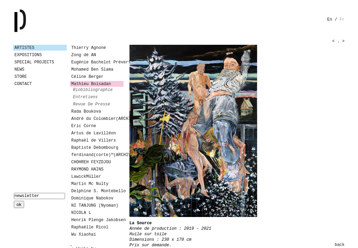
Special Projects (34, 62)
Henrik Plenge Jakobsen (97, 220)
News (19, 69)
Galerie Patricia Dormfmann (30, 21)
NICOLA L (81, 212)
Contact (23, 84)
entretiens (85, 97)
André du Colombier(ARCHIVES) (97, 118)
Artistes (24, 47)
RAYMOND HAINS (87, 169)
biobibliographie (93, 89)
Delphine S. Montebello (97, 191)
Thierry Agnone (88, 47)
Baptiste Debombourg (94, 147)
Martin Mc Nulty (89, 184)
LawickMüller (86, 176)
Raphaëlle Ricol (89, 227)
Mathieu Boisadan (91, 84)
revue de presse (91, 104)
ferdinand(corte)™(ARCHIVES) (97, 155)
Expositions (28, 55)
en (329, 19)
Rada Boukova (86, 111)
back (340, 244)
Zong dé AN (83, 55)
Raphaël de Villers (93, 140)
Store (20, 76)
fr (342, 19)
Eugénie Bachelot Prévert (97, 62)
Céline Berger (87, 76)
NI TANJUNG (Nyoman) (94, 205)
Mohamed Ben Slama (92, 69)
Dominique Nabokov (92, 198)
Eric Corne (83, 126)
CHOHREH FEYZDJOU (91, 162)
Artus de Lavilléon (93, 133)
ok (19, 204)
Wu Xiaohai (83, 234)
